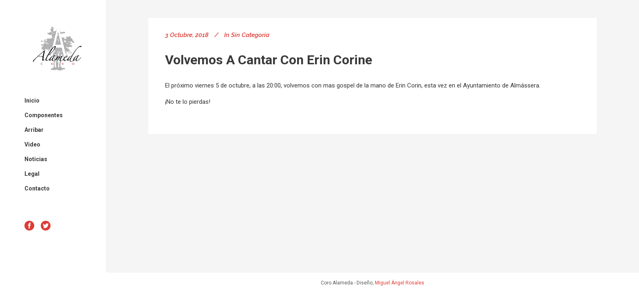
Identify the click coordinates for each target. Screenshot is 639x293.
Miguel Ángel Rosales (399, 283)
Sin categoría (250, 35)
